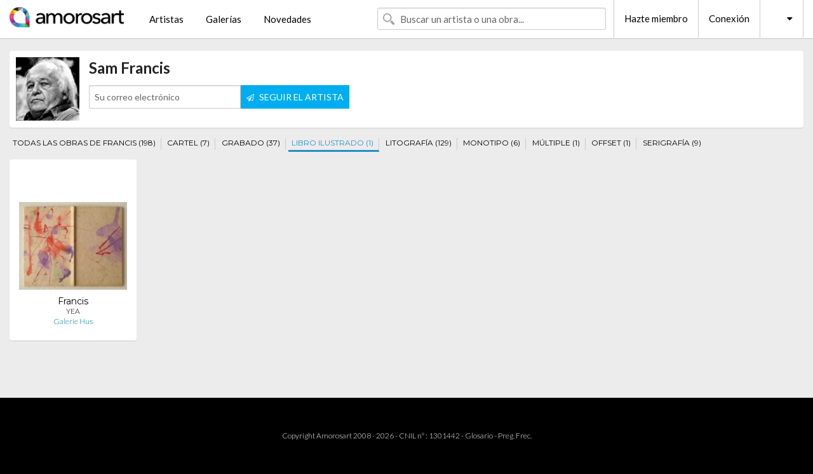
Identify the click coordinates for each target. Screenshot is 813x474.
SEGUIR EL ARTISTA (295, 96)
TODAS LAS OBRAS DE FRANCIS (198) (84, 142)
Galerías (223, 19)
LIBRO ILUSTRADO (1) (332, 142)
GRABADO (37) (251, 142)
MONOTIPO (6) (491, 142)
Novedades (287, 19)
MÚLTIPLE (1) (556, 142)
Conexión (729, 18)
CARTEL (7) (188, 142)
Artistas (166, 19)
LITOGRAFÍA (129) (419, 142)
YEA (73, 311)
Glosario (479, 435)
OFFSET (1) (611, 142)
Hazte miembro (656, 18)
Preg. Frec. (515, 435)
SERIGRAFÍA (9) (672, 142)
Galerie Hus (73, 321)
